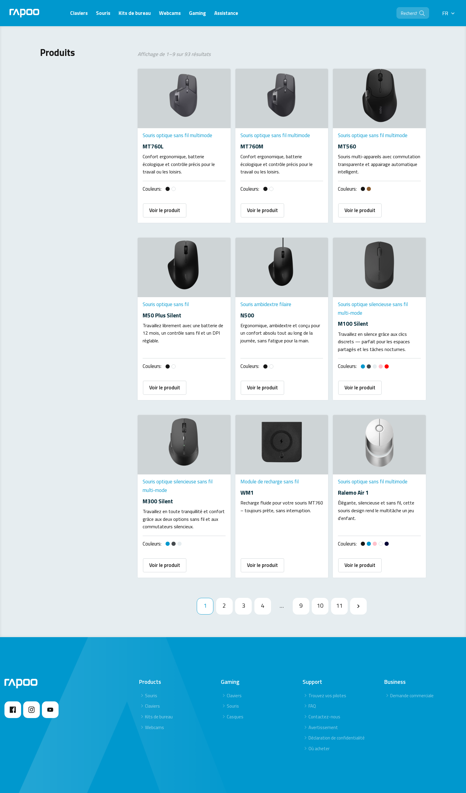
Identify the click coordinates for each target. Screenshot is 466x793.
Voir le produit (164, 205)
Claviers (152, 675)
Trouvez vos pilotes (327, 665)
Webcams (154, 697)
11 (339, 575)
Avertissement (323, 697)
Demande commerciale (412, 665)
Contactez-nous (324, 686)
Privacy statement (397, 771)
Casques (235, 686)
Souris (151, 665)
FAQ (312, 675)
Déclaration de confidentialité (336, 707)
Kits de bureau (159, 686)
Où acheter (319, 718)
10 (320, 575)
